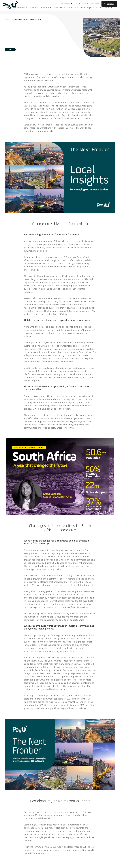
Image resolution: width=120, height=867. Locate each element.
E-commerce (10, 50)
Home (7, 20)
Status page (95, 4)
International (66, 4)
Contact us (109, 4)
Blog (12, 20)
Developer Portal (82, 4)
